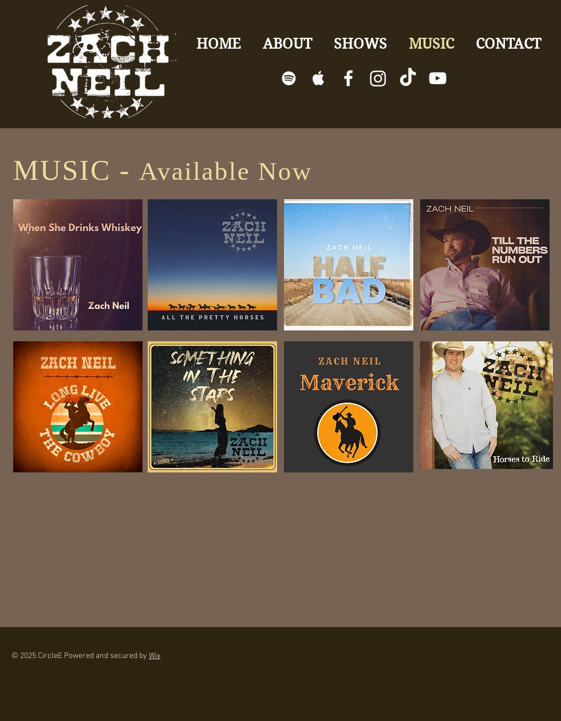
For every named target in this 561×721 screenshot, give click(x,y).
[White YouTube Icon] (437, 78)
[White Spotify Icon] (288, 78)
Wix (154, 656)
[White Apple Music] (318, 78)
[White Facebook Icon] (348, 78)
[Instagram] (378, 78)
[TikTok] (407, 78)
